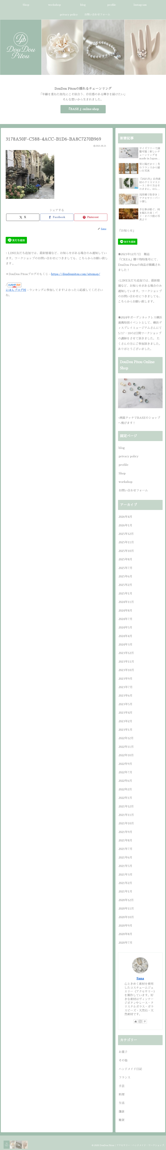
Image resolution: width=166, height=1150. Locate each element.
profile (123, 464)
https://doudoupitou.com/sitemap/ (75, 274)
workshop (125, 481)
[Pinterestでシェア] (90, 217)
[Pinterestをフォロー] (145, 1021)
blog (122, 447)
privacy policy (128, 456)
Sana (140, 978)
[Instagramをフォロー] (140, 1021)
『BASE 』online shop (83, 109)
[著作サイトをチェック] (136, 1021)
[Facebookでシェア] (56, 217)
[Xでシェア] (22, 217)
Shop (122, 473)
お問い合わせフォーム (133, 490)
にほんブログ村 (16, 290)
